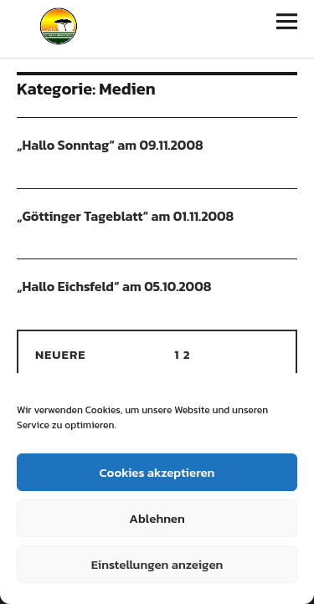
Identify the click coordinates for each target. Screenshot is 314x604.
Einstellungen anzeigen (157, 564)
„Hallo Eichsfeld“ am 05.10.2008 (114, 286)
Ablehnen (156, 518)
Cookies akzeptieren (157, 472)
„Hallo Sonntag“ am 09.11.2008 (110, 145)
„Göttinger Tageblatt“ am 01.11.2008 (125, 216)
